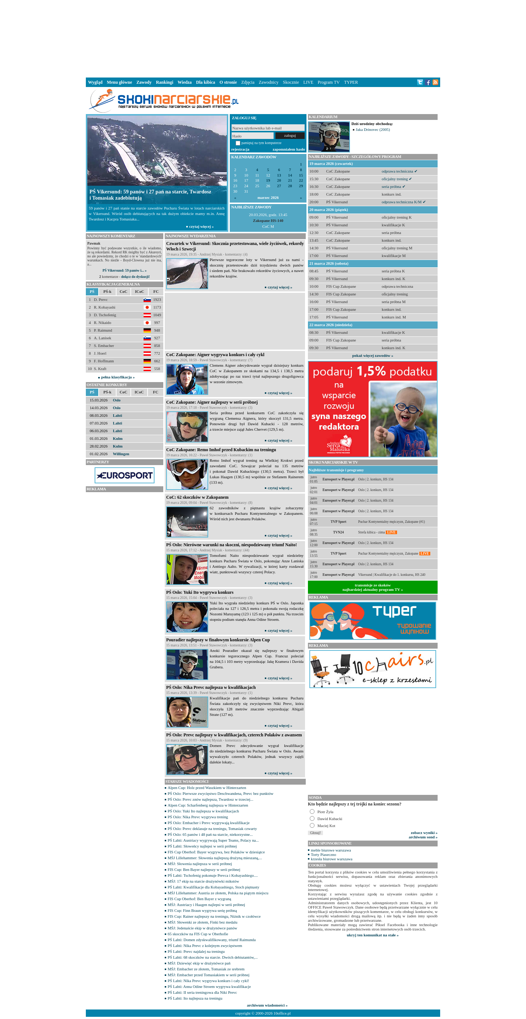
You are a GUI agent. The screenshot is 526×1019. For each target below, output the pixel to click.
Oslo (117, 400)
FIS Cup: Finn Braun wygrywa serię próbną (202, 910)
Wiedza (184, 82)
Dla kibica (205, 82)
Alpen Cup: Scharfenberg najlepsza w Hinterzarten (208, 805)
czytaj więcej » (280, 287)
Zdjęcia (248, 82)
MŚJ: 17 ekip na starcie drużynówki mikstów (203, 881)
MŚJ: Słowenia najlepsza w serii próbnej (200, 863)
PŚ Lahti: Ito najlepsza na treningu (195, 998)
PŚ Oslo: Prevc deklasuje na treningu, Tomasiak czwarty (212, 828)
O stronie (228, 82)
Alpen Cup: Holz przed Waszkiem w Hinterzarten (207, 787)
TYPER (351, 82)
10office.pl (282, 1013)
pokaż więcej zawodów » (372, 355)
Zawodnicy (269, 82)
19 (268, 180)
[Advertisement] (263, 38)
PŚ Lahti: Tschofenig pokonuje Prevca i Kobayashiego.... (213, 875)
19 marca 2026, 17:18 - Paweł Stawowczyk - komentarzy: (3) (209, 407)
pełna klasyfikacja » (118, 377)
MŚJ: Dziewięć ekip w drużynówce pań (199, 963)
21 (290, 180)
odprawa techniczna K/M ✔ (404, 202)
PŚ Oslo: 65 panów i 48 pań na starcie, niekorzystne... (210, 834)
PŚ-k (107, 291)
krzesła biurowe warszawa (331, 859)
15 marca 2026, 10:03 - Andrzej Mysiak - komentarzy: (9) (207, 740)
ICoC (139, 291)
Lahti (117, 415)
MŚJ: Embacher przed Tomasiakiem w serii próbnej (208, 975)
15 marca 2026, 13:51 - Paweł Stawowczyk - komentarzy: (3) (209, 645)
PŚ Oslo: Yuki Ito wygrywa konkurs (199, 592)
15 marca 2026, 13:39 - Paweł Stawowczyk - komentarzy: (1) (209, 693)
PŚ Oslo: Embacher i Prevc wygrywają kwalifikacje (208, 822)
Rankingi (164, 82)
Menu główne (119, 82)
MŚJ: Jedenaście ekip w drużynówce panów (202, 928)
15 (301, 175)
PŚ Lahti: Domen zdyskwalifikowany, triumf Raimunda (212, 939)
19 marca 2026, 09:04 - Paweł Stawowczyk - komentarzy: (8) (209, 503)
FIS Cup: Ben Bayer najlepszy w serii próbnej (204, 869)
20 (279, 180)
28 (290, 186)
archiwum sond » (423, 837)
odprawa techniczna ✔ (400, 171)
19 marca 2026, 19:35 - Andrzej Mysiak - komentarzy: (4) (207, 254)
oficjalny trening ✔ (397, 179)
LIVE (308, 82)
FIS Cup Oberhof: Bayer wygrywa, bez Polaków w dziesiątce (216, 852)
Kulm (117, 438)
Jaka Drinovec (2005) (373, 129)
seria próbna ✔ (393, 186)
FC (156, 291)
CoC (123, 291)
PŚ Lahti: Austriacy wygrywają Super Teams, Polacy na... (213, 840)
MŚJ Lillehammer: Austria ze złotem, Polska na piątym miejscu (218, 893)
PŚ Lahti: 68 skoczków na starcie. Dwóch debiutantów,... (213, 957)
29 (301, 186)
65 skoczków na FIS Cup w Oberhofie (198, 934)
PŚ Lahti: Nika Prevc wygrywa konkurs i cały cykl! (208, 980)
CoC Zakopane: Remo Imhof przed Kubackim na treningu (221, 449)
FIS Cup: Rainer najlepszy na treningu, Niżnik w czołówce (214, 916)
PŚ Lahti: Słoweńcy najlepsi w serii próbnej (202, 846)
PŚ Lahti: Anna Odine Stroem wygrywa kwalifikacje (209, 986)
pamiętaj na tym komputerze (261, 143)
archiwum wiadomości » (267, 1005)
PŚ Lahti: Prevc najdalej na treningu (196, 951)
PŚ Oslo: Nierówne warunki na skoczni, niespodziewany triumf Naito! (231, 544)
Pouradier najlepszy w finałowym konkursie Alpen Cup (218, 639)
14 (290, 175)
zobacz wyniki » (424, 832)
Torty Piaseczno (323, 854)
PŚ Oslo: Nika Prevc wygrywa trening (198, 817)
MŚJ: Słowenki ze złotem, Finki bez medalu (202, 922)
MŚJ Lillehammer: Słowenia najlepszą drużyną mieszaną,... (215, 858)
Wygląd (95, 82)
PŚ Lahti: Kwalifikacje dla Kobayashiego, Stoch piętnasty (213, 887)
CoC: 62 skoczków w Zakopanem (197, 497)
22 (301, 180)
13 (279, 175)
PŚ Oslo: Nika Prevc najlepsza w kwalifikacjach (211, 687)
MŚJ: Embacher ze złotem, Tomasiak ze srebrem (206, 969)
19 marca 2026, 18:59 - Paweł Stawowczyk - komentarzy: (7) (209, 360)
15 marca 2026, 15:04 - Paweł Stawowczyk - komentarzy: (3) (209, 598)
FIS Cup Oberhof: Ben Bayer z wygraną (199, 899)
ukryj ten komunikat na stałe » (373, 935)
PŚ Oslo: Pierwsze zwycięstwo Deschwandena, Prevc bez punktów (221, 793)
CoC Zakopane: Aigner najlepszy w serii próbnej (212, 402)
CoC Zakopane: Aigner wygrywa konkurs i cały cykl (215, 354)
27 (279, 186)
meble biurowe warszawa (331, 850)
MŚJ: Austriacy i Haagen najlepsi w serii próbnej (206, 904)
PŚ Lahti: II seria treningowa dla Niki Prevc (202, 992)
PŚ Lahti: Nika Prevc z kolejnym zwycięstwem (205, 945)
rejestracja (240, 149)
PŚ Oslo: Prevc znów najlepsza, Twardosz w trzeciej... (210, 799)
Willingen (121, 454)
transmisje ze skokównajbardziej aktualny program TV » (373, 587)
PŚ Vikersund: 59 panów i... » (124, 270)
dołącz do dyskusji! (135, 277)
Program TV (329, 82)
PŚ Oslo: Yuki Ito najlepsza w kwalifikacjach (203, 811)
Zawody (144, 82)
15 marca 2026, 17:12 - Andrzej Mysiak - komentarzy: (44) (207, 550)
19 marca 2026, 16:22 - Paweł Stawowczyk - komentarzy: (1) (209, 455)
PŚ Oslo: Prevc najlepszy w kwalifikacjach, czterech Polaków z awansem (234, 734)
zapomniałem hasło (289, 149)
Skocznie (291, 82)
